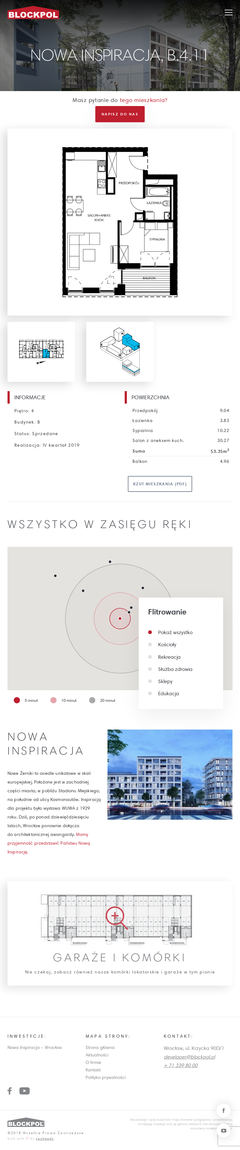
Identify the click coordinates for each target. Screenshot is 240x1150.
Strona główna (100, 1049)
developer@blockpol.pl (189, 1058)
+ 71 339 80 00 (181, 1067)
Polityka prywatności (106, 1079)
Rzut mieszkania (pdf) (160, 485)
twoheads (45, 1140)
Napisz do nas (120, 115)
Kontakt (93, 1071)
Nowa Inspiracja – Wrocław (35, 1049)
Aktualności (97, 1057)
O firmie (93, 1064)
